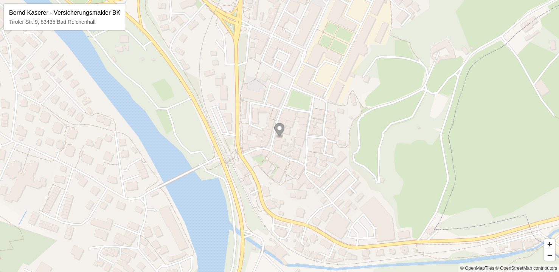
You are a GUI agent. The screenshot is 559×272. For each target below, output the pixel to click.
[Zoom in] (549, 244)
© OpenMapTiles (477, 268)
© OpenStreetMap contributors (526, 268)
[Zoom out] (549, 255)
